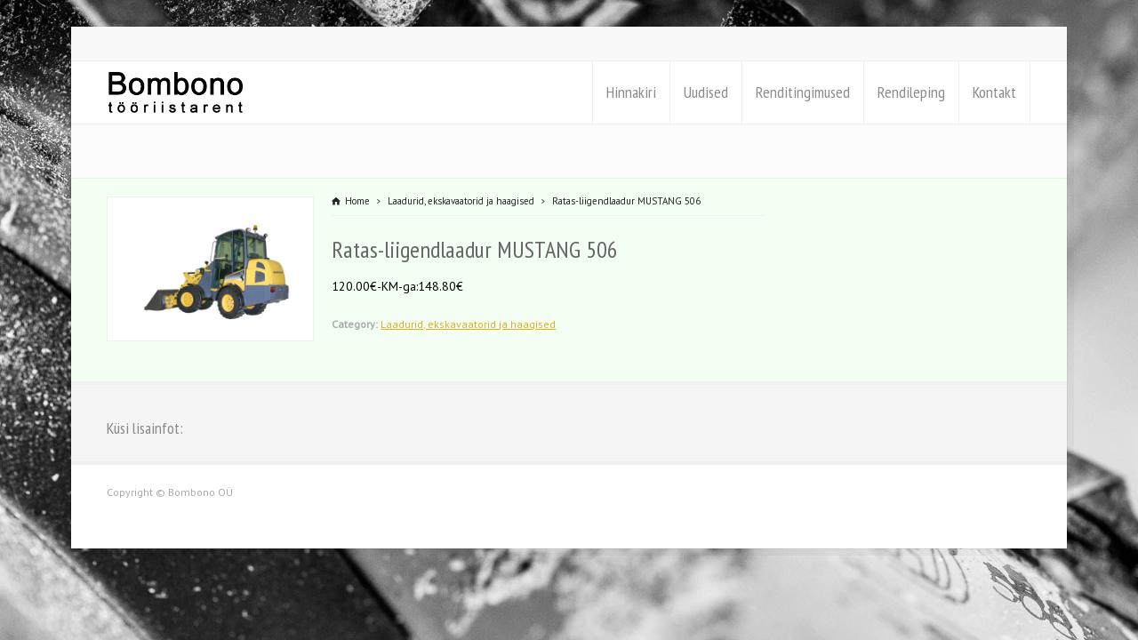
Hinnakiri (631, 92)
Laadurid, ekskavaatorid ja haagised (468, 324)
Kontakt (994, 92)
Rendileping (911, 92)
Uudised (706, 92)
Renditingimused (803, 92)
